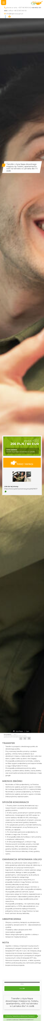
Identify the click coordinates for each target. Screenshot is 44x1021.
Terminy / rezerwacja (22, 463)
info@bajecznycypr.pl (14, 14)
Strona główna (7, 734)
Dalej (22, 988)
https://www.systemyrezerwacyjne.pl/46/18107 (20, 489)
